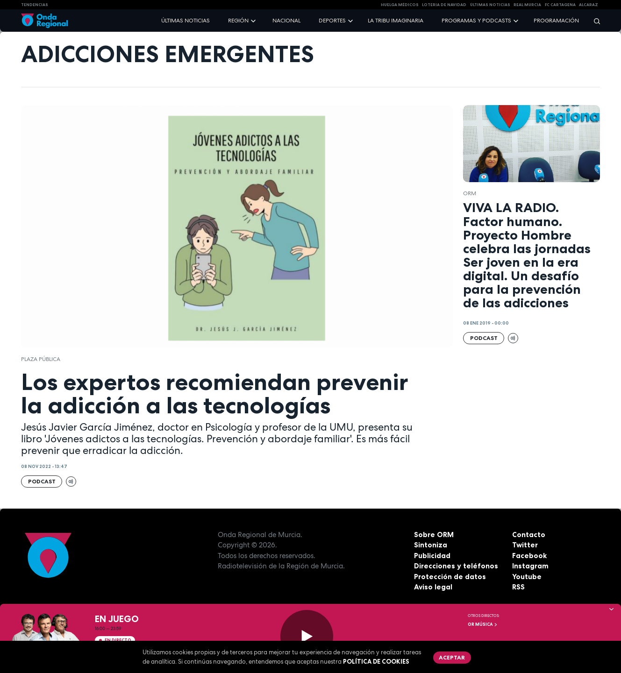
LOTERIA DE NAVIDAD (444, 4)
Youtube (527, 576)
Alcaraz (588, 4)
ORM (469, 193)
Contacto (528, 534)
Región (238, 20)
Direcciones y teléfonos (456, 565)
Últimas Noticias (490, 4)
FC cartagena (560, 4)
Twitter (525, 544)
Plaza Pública (40, 359)
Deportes (332, 20)
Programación (556, 20)
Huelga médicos (400, 4)
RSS (518, 586)
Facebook (529, 555)
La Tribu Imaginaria (395, 20)
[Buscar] (594, 20)
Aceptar (452, 657)
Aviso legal (433, 586)
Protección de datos (450, 576)
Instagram (530, 565)
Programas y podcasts (476, 20)
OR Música (483, 624)
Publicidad (432, 555)
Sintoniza (430, 544)
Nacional (286, 20)
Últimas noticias (185, 20)
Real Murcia (527, 4)
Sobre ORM (434, 534)
